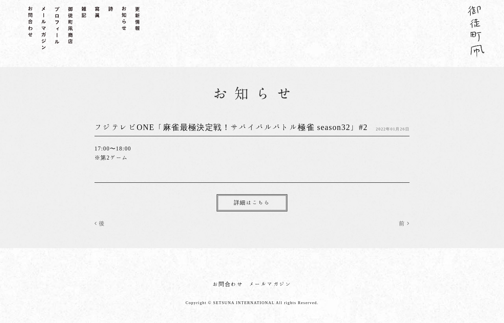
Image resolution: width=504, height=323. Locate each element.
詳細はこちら (252, 202)
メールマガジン (270, 284)
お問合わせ (228, 284)
